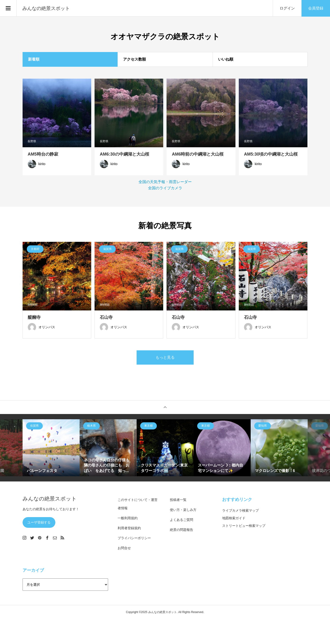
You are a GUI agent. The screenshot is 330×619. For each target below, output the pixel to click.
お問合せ (124, 548)
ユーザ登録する (39, 522)
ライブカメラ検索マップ (240, 510)
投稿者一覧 (178, 500)
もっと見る (165, 357)
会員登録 (315, 8)
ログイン (287, 8)
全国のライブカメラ (165, 188)
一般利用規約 (128, 518)
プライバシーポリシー (134, 538)
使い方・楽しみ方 (183, 510)
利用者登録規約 (129, 528)
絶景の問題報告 (181, 530)
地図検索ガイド (233, 518)
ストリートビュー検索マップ (243, 526)
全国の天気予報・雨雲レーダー (165, 182)
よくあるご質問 (181, 520)
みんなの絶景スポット (46, 8)
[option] (51, 447)
